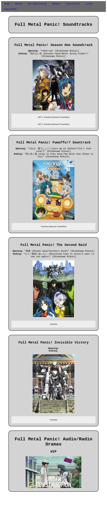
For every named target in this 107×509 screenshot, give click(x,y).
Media (18, 4)
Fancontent (73, 4)
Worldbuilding (37, 4)
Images (56, 4)
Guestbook (10, 10)
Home (7, 4)
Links (89, 4)
